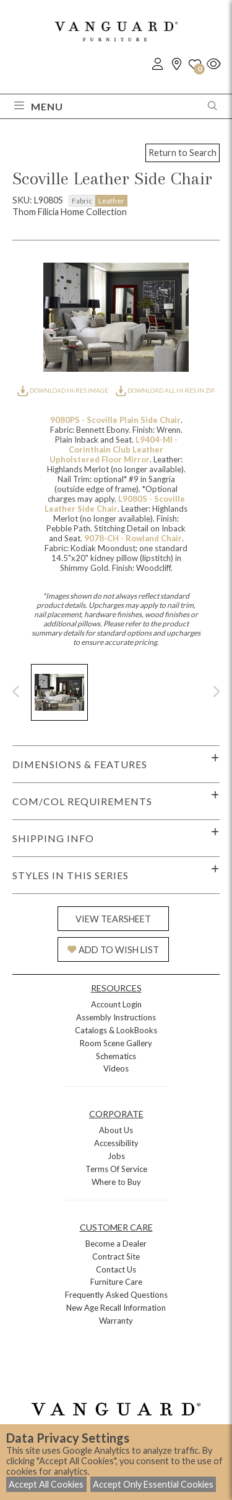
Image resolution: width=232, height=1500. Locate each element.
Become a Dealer (116, 1243)
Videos (116, 1068)
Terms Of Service (116, 1169)
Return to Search (182, 152)
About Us (116, 1130)
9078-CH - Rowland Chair (133, 538)
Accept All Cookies (46, 1484)
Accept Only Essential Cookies (153, 1484)
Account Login (116, 1004)
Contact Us (116, 1269)
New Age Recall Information (116, 1308)
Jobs (116, 1156)
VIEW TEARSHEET (113, 919)
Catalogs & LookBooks (116, 1030)
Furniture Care (116, 1282)
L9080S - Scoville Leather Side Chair (115, 504)
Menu (38, 106)
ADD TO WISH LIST (113, 950)
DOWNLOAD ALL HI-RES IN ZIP (165, 390)
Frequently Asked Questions (116, 1295)
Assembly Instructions (116, 1017)
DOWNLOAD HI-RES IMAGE (63, 390)
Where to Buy (116, 1182)
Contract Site (116, 1256)
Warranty (116, 1321)
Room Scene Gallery (116, 1043)
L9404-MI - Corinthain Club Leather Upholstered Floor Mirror (113, 449)
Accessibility (116, 1143)
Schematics (116, 1056)
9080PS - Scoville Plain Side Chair (115, 420)
